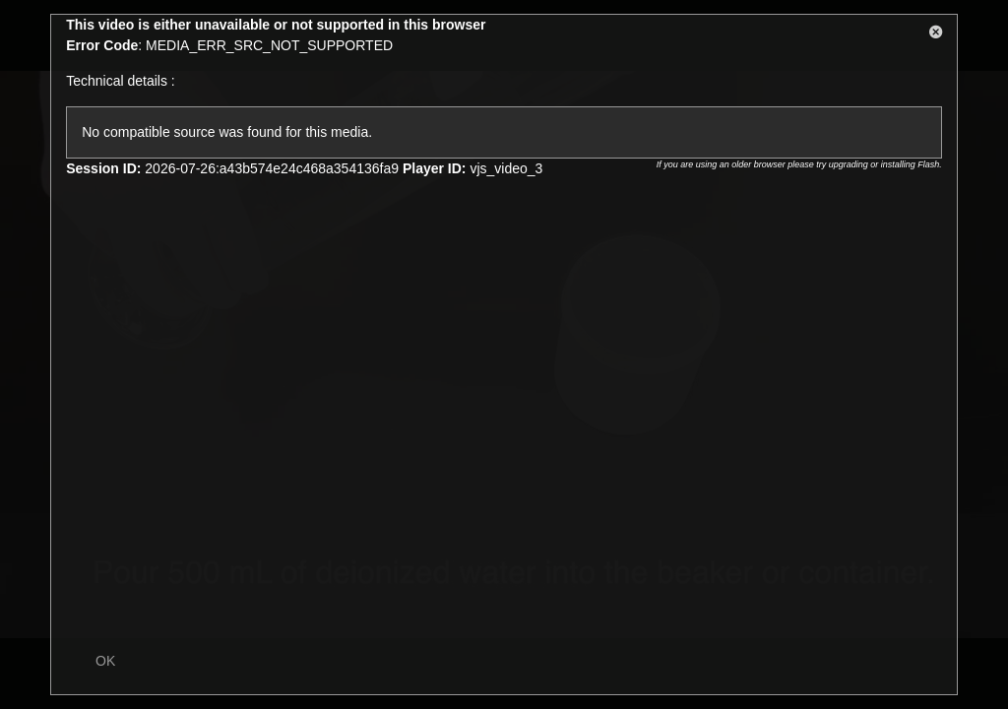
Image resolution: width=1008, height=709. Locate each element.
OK (105, 661)
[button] (936, 35)
